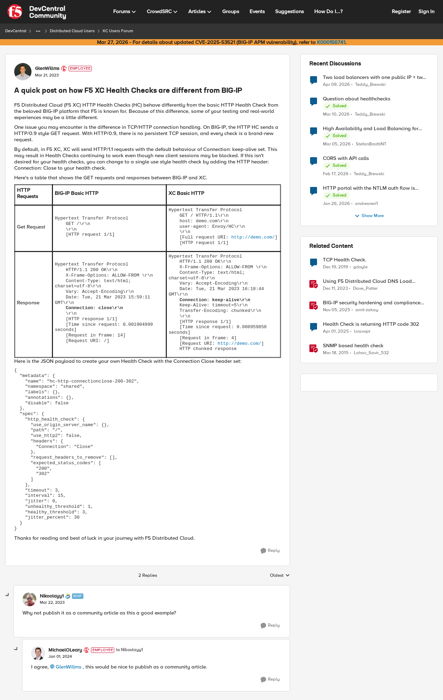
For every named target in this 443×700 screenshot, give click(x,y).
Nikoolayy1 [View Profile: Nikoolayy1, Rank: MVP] (52, 596)
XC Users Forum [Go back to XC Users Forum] (117, 31)
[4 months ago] (336, 114)
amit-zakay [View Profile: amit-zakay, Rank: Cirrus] (366, 310)
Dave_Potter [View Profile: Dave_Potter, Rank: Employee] (365, 288)
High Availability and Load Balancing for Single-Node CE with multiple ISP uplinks (370, 129)
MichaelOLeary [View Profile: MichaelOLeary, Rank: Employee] (65, 650)
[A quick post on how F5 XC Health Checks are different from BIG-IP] (52, 602)
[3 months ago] (336, 84)
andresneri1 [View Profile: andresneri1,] (366, 203)
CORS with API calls (346, 158)
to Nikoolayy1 (129, 650)
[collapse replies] (7, 595)
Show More (369, 216)
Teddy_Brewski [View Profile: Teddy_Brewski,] (370, 84)
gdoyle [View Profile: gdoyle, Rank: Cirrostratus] (360, 267)
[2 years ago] (335, 288)
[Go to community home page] (36, 11)
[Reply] (270, 550)
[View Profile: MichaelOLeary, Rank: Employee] (38, 653)
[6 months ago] (336, 204)
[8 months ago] (336, 310)
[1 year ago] (336, 331)
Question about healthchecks (356, 99)
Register (401, 11)
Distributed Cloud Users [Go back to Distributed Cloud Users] (72, 31)
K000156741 (331, 42)
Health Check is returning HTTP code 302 (371, 324)
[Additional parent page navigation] (38, 31)
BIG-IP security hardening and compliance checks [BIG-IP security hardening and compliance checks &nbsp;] (372, 303)
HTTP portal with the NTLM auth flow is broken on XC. (369, 188)
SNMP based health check (353, 346)
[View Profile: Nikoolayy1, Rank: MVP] (29, 599)
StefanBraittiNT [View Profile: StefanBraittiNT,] (371, 144)
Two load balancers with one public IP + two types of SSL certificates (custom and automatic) (374, 77)
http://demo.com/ (253, 237)
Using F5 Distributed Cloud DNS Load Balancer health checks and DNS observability (367, 281)
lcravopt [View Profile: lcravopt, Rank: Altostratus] (362, 331)
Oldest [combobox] (280, 575)
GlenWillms (68, 667)
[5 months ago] (336, 174)
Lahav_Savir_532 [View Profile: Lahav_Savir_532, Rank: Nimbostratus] (371, 353)
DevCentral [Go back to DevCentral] (15, 31)
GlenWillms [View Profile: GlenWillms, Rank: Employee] (47, 68)
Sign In (426, 11)
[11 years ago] (336, 353)
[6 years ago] (335, 267)
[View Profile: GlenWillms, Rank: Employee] (22, 71)
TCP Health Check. (345, 260)
